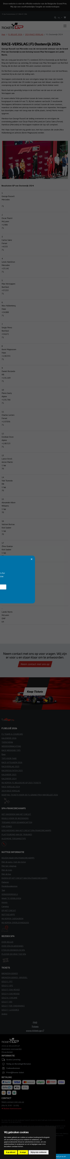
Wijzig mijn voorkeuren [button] (38, 1152)
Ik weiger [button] (23, 1152)
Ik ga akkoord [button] (10, 1152)
